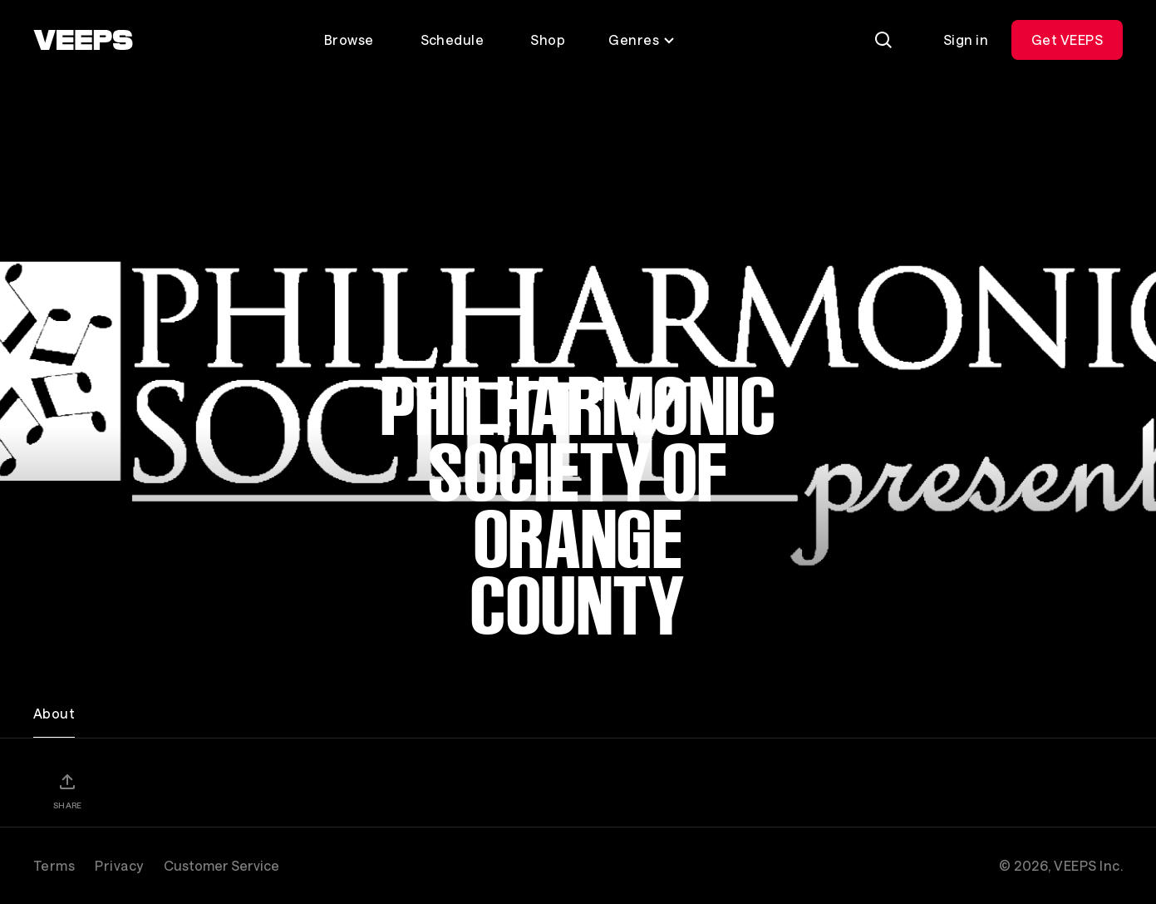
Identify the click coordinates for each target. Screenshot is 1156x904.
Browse (349, 39)
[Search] (883, 40)
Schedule (453, 39)
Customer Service (221, 865)
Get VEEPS (1067, 39)
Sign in (965, 39)
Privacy (119, 865)
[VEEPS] (83, 40)
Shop (547, 39)
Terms (54, 865)
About (54, 713)
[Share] (67, 790)
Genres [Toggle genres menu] (642, 39)
